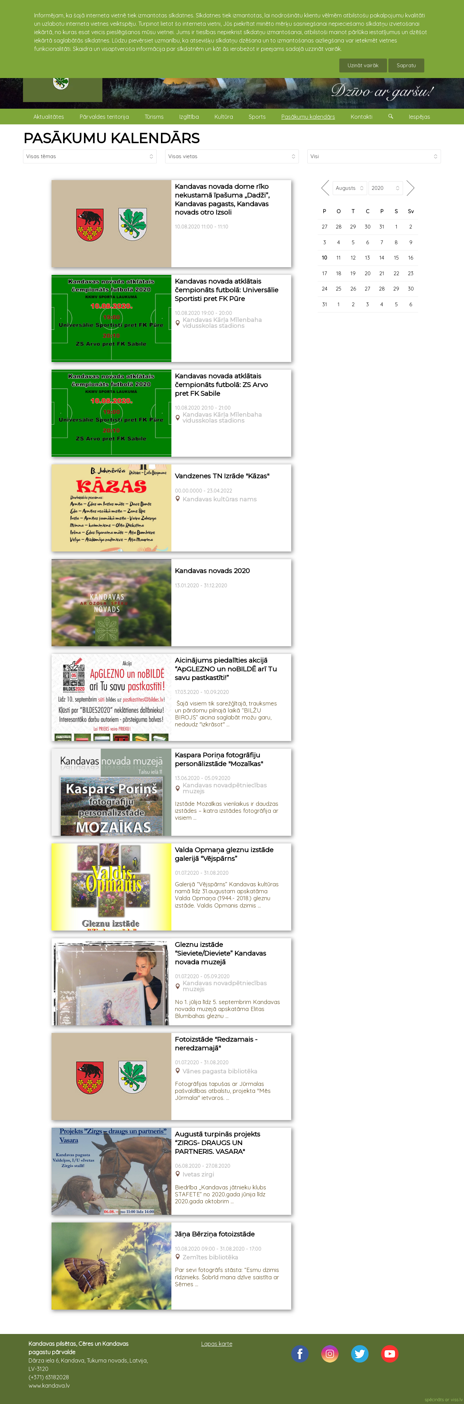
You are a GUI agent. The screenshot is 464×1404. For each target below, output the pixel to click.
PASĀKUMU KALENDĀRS (111, 138)
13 (367, 257)
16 (410, 257)
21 (381, 273)
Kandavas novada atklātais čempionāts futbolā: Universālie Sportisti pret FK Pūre (226, 289)
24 (324, 288)
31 (381, 226)
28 (339, 226)
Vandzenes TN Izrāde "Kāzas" (222, 476)
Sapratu (406, 65)
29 (353, 226)
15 (396, 257)
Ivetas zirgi (198, 1175)
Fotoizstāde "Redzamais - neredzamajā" (216, 1043)
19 (353, 273)
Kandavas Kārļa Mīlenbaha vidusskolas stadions (222, 323)
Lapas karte (216, 1343)
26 (353, 288)
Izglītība (189, 116)
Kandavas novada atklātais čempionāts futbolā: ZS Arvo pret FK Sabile (221, 384)
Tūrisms (154, 116)
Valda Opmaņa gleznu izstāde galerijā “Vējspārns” (224, 854)
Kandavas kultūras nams (220, 499)
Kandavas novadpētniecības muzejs (225, 788)
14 (381, 257)
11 (339, 257)
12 (353, 257)
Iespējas (419, 116)
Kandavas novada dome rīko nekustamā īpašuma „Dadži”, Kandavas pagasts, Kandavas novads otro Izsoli (222, 199)
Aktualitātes (48, 116)
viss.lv (457, 1399)
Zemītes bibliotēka (210, 1257)
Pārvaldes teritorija (104, 116)
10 (324, 257)
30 (368, 226)
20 (368, 273)
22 (396, 273)
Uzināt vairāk (363, 65)
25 (338, 288)
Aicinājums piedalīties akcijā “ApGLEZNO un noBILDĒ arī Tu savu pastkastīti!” (226, 668)
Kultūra (224, 116)
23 (410, 273)
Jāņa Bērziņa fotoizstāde (215, 1234)
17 (324, 273)
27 (324, 226)
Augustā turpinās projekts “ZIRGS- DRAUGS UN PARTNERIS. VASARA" (217, 1142)
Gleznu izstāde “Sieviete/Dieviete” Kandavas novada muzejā (220, 953)
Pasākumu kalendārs (308, 116)
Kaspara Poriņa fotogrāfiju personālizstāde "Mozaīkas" (219, 759)
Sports (257, 116)
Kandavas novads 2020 (212, 571)
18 (338, 273)
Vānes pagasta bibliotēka (220, 1071)
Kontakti (361, 116)
